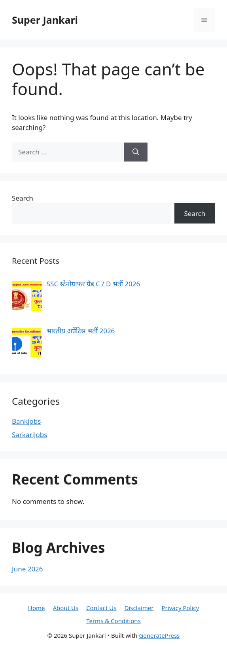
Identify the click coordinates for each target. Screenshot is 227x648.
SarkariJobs (29, 434)
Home (36, 608)
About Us (66, 608)
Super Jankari (45, 19)
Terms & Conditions (113, 621)
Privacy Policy (180, 608)
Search (22, 198)
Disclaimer (138, 608)
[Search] (136, 152)
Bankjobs (26, 421)
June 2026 (27, 568)
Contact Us (101, 608)
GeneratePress (159, 635)
